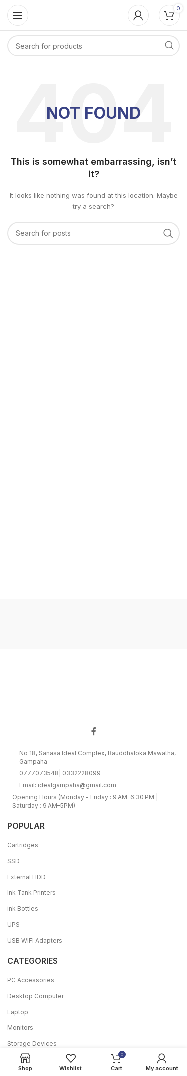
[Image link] (93, 691)
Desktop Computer (35, 996)
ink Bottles (22, 908)
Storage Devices (32, 1043)
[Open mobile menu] (17, 15)
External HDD (26, 877)
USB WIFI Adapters (34, 940)
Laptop (17, 1012)
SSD (13, 861)
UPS (13, 924)
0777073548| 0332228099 (60, 773)
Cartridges (22, 845)
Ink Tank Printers (31, 892)
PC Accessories (30, 980)
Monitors (20, 1027)
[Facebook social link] (94, 731)
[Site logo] (94, 14)
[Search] (93, 45)
